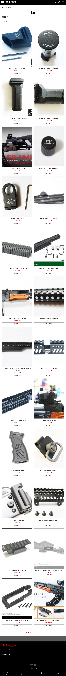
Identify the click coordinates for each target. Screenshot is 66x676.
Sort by (5, 17)
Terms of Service (33, 668)
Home (3, 8)
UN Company (9, 2)
